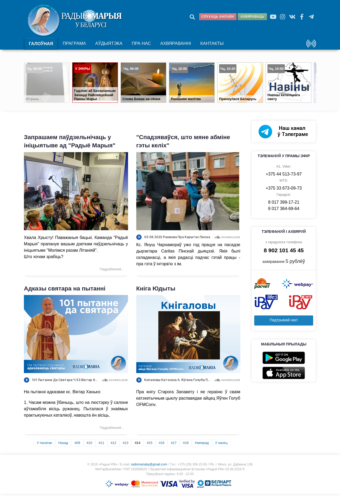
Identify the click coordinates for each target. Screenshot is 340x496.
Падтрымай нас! (284, 322)
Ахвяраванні (174, 45)
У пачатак (44, 445)
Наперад (202, 445)
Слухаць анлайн (218, 17)
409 (77, 445)
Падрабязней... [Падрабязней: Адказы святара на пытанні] (112, 430)
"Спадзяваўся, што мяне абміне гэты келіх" (183, 143)
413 (125, 445)
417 (173, 445)
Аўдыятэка (107, 45)
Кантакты (209, 45)
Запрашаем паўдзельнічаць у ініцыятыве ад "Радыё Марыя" (70, 143)
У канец (221, 445)
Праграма (74, 45)
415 (149, 445)
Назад (63, 445)
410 (89, 445)
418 (186, 445)
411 (101, 445)
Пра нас (140, 45)
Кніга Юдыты (155, 290)
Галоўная (41, 46)
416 (161, 445)
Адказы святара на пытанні (64, 290)
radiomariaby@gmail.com (149, 467)
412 (113, 445)
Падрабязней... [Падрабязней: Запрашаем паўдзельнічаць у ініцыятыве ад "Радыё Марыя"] (112, 271)
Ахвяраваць (252, 17)
